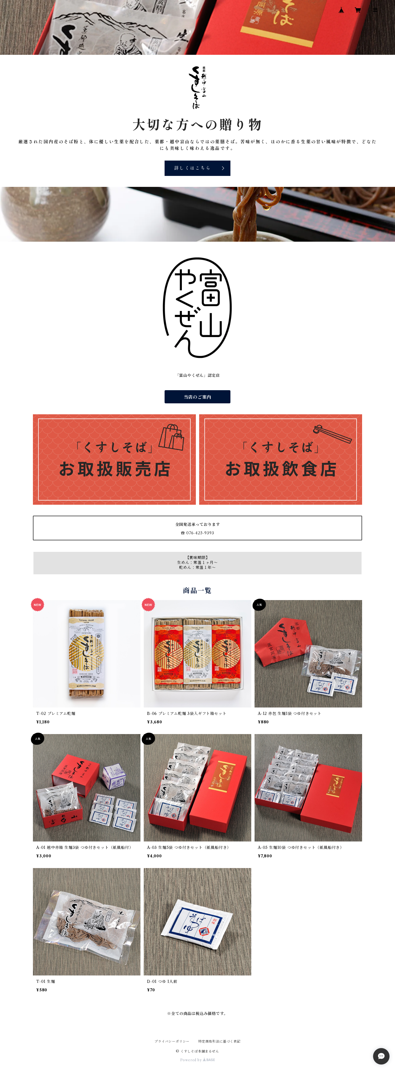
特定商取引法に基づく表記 (219, 1041)
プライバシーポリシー (172, 1041)
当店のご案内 (197, 397)
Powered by (197, 1060)
